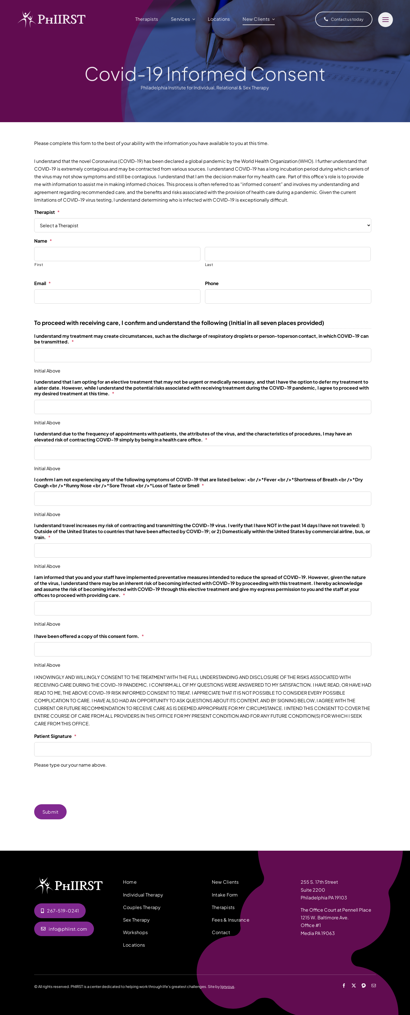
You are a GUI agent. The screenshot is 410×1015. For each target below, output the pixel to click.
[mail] (374, 985)
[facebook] (344, 985)
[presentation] (77, 784)
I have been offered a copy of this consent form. (89, 636)
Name (43, 241)
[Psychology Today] (364, 985)
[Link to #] (385, 19)
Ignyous (227, 986)
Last (209, 264)
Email (42, 283)
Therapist (47, 212)
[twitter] (354, 985)
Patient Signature (55, 736)
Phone (212, 283)
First (38, 264)
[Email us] (64, 928)
